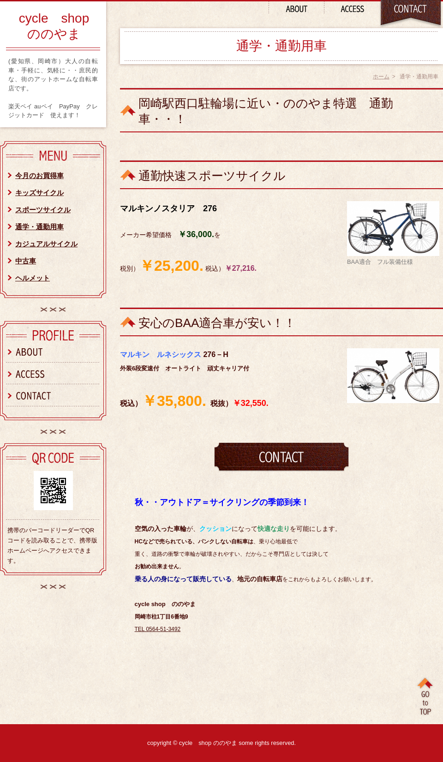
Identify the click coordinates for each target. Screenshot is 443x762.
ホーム (381, 76)
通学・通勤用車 (39, 227)
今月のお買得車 (39, 175)
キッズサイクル (39, 192)
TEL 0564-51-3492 (158, 629)
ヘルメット (32, 278)
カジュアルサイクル (46, 244)
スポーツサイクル (43, 210)
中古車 (25, 261)
